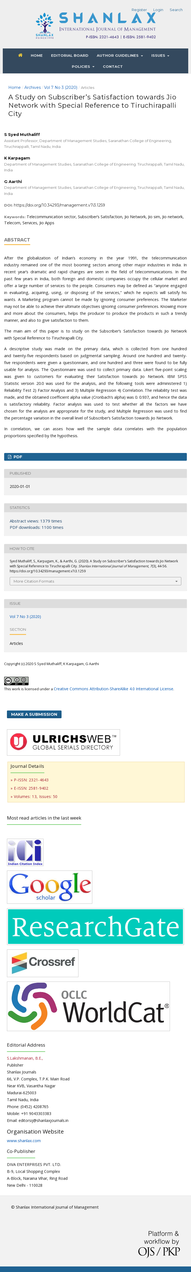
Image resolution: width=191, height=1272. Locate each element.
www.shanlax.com (24, 1140)
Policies (81, 66)
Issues (158, 55)
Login (158, 9)
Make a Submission (34, 714)
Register (139, 9)
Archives (32, 87)
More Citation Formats (34, 581)
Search (176, 9)
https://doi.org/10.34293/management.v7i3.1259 (59, 205)
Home (37, 55)
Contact (113, 66)
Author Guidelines (118, 55)
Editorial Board (69, 55)
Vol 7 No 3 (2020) (60, 87)
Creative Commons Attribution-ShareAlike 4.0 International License (113, 688)
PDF (17, 456)
